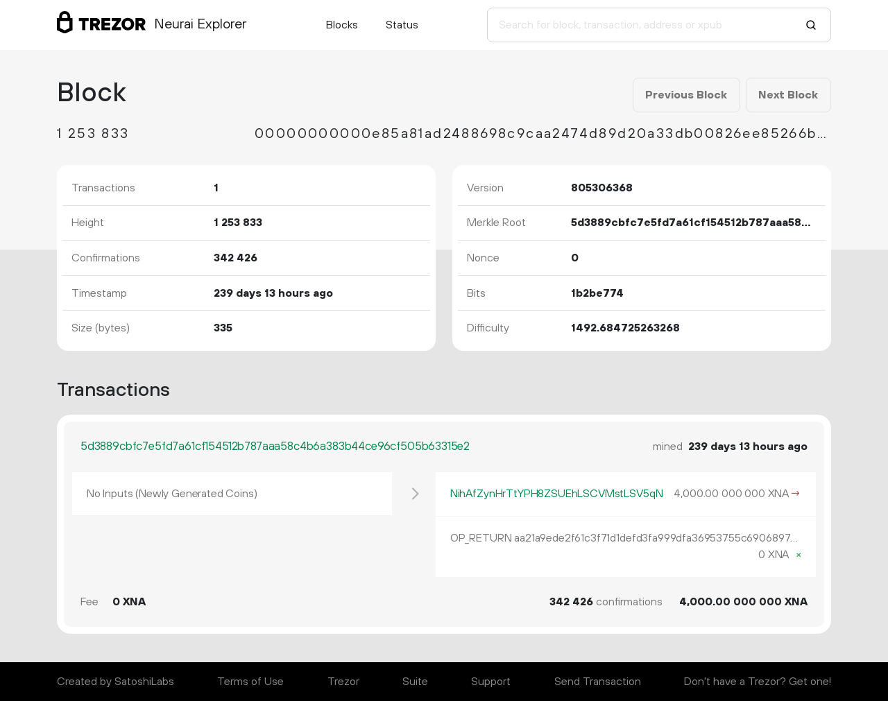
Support (491, 682)
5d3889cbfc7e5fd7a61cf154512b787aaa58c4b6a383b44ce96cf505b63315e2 (275, 446)
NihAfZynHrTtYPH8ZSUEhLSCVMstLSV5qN (556, 494)
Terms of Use (250, 682)
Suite (415, 682)
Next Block (788, 95)
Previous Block (686, 95)
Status (402, 25)
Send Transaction (597, 682)
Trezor (343, 682)
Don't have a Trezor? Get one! (757, 682)
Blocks (342, 25)
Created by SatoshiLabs (115, 682)
